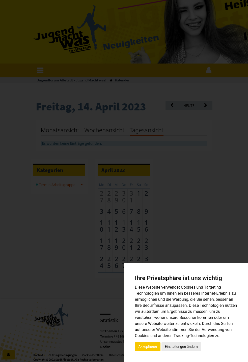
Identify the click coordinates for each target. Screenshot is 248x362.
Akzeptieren (148, 347)
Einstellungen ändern (181, 347)
